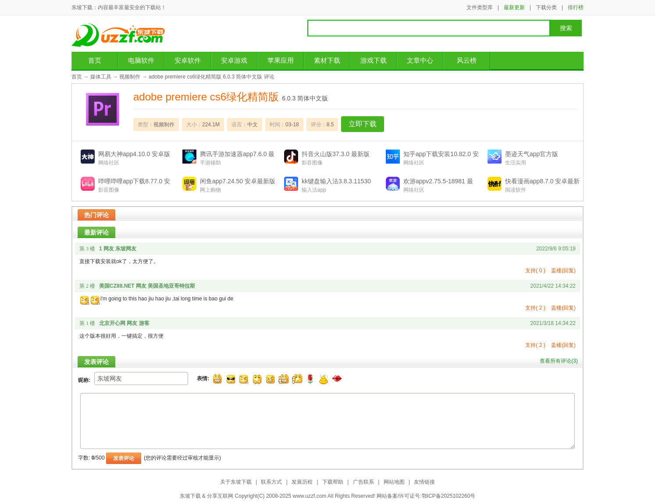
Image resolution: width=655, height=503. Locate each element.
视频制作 (129, 77)
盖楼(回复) (563, 271)
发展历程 (302, 482)
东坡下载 (121, 35)
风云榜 (467, 60)
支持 (535, 271)
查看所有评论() (559, 361)
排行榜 (576, 7)
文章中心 (420, 60)
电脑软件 (141, 60)
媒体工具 (100, 77)
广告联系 (363, 482)
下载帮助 (332, 482)
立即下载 (363, 124)
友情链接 (424, 482)
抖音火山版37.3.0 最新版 (336, 153)
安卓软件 (187, 60)
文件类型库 (479, 7)
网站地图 (394, 482)
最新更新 (514, 7)
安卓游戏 (234, 60)
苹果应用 (280, 60)
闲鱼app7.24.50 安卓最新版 (237, 181)
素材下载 (327, 60)
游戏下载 (373, 60)
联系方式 (271, 482)
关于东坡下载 (236, 482)
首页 (94, 60)
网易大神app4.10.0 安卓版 (134, 153)
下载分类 (546, 7)
